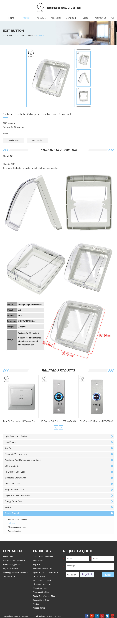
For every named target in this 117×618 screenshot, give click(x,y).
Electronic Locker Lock (15, 478)
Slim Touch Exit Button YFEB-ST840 (96, 422)
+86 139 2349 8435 (20, 572)
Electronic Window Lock (16, 454)
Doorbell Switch (14, 531)
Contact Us (100, 18)
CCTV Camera (11, 466)
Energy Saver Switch (14, 501)
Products (26, 18)
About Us (41, 18)
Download (71, 18)
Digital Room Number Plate (17, 495)
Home (11, 18)
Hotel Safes (10, 442)
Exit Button (13, 30)
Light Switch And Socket (16, 436)
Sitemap (57, 616)
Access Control (26, 36)
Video (85, 18)
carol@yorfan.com (16, 565)
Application (56, 18)
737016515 (11, 576)
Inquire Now (14, 140)
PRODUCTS (42, 551)
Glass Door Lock (12, 484)
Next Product (37, 140)
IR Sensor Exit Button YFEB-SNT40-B (58, 422)
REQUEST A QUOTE (78, 551)
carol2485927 (14, 568)
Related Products (58, 370)
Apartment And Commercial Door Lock (22, 460)
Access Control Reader (17, 519)
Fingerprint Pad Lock (14, 489)
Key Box (8, 448)
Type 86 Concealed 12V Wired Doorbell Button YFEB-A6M (30, 422)
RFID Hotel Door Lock (15, 472)
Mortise (8, 507)
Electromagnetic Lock (17, 527)
